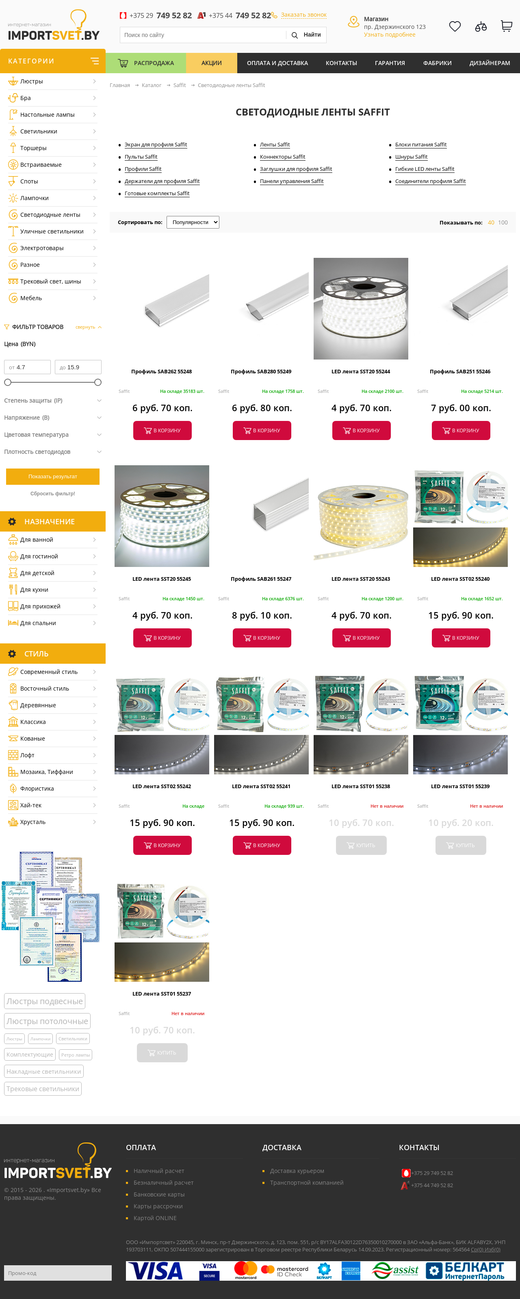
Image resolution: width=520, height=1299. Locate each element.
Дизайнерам (490, 63)
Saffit (124, 391)
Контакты (341, 63)
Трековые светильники (42, 1088)
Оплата (141, 1147)
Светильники (32, 131)
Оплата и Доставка (277, 63)
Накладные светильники (43, 1071)
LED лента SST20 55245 (161, 578)
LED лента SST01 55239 (460, 786)
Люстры (25, 81)
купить (365, 845)
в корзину (167, 430)
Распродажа (154, 63)
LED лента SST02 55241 (261, 786)
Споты (23, 181)
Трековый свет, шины (44, 281)
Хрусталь (27, 822)
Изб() (492, 1249)
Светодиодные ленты (44, 214)
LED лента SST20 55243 (361, 578)
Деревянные (32, 705)
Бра (19, 98)
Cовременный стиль (43, 672)
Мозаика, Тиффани (40, 772)
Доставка (281, 1147)
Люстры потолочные (47, 1021)
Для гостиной (33, 556)
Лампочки (28, 198)
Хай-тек (24, 805)
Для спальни (32, 623)
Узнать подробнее (390, 34)
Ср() (478, 1249)
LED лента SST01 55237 (161, 993)
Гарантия (390, 63)
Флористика (31, 788)
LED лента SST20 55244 (361, 371)
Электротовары (36, 248)
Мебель (25, 298)
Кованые (26, 738)
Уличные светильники (46, 231)
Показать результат (52, 476)
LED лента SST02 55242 (161, 786)
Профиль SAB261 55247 (261, 578)
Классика (27, 722)
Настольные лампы (41, 114)
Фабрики (437, 63)
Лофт (21, 755)
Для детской (31, 573)
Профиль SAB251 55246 (460, 371)
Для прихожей (34, 606)
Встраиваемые (35, 164)
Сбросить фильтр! (52, 494)
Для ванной (30, 539)
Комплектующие (29, 1054)
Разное (24, 264)
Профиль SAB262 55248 (161, 371)
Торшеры (27, 148)
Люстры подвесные (44, 1001)
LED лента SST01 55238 (361, 786)
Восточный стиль (38, 688)
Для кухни (28, 589)
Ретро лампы (75, 1055)
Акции (212, 63)
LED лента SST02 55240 (460, 578)
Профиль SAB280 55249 (261, 371)
